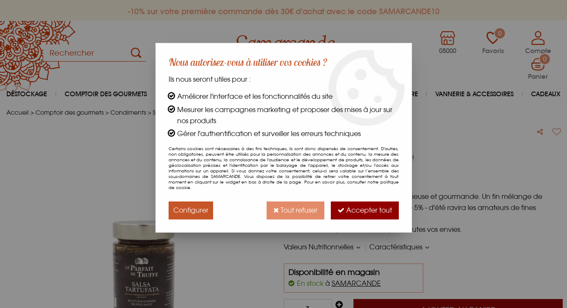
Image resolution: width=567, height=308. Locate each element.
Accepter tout (365, 210)
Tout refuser (295, 210)
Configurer (190, 210)
